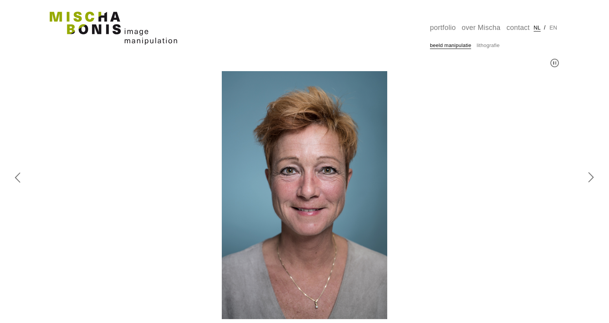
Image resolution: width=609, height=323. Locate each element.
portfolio (443, 27)
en (553, 27)
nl (537, 27)
